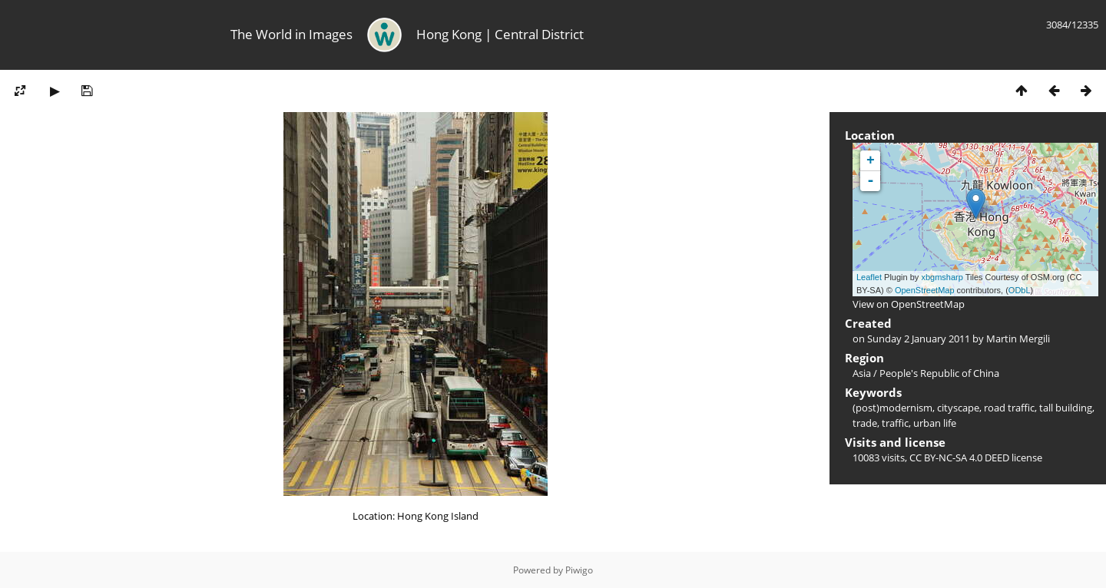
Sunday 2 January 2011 (918, 338)
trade (865, 423)
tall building (1065, 408)
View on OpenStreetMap (909, 304)
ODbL (1019, 290)
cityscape (958, 408)
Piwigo (579, 569)
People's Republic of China (939, 373)
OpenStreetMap (925, 290)
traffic (895, 423)
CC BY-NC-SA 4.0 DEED (959, 457)
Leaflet (869, 277)
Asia (862, 373)
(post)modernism (892, 408)
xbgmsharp (941, 277)
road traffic (1009, 408)
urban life (934, 423)
